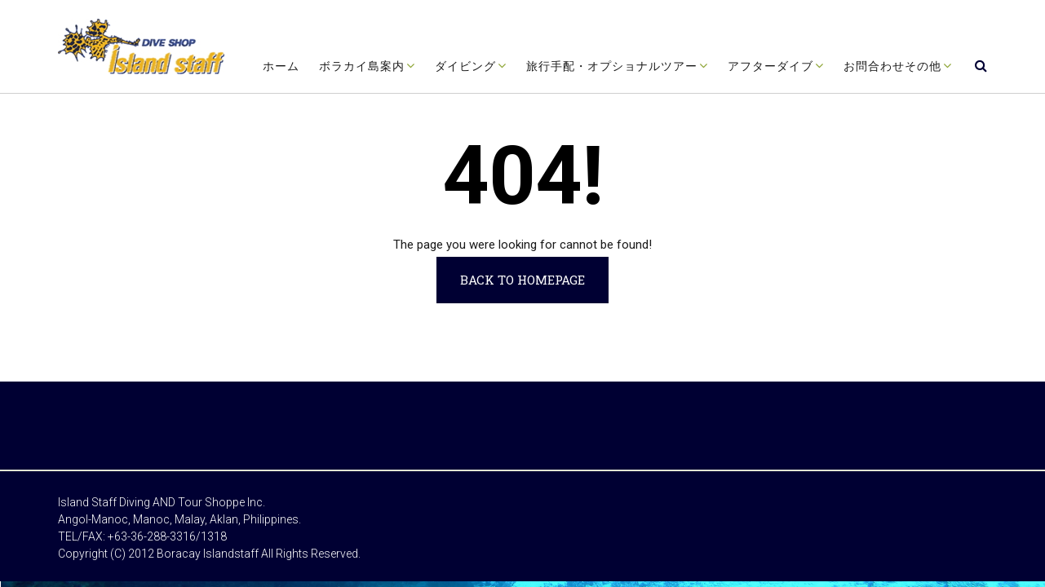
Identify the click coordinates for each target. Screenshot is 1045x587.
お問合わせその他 (892, 66)
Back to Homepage (522, 279)
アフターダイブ (770, 66)
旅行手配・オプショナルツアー (611, 66)
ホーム (281, 66)
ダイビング (465, 66)
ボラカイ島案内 (362, 66)
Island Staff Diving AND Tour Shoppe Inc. (161, 502)
